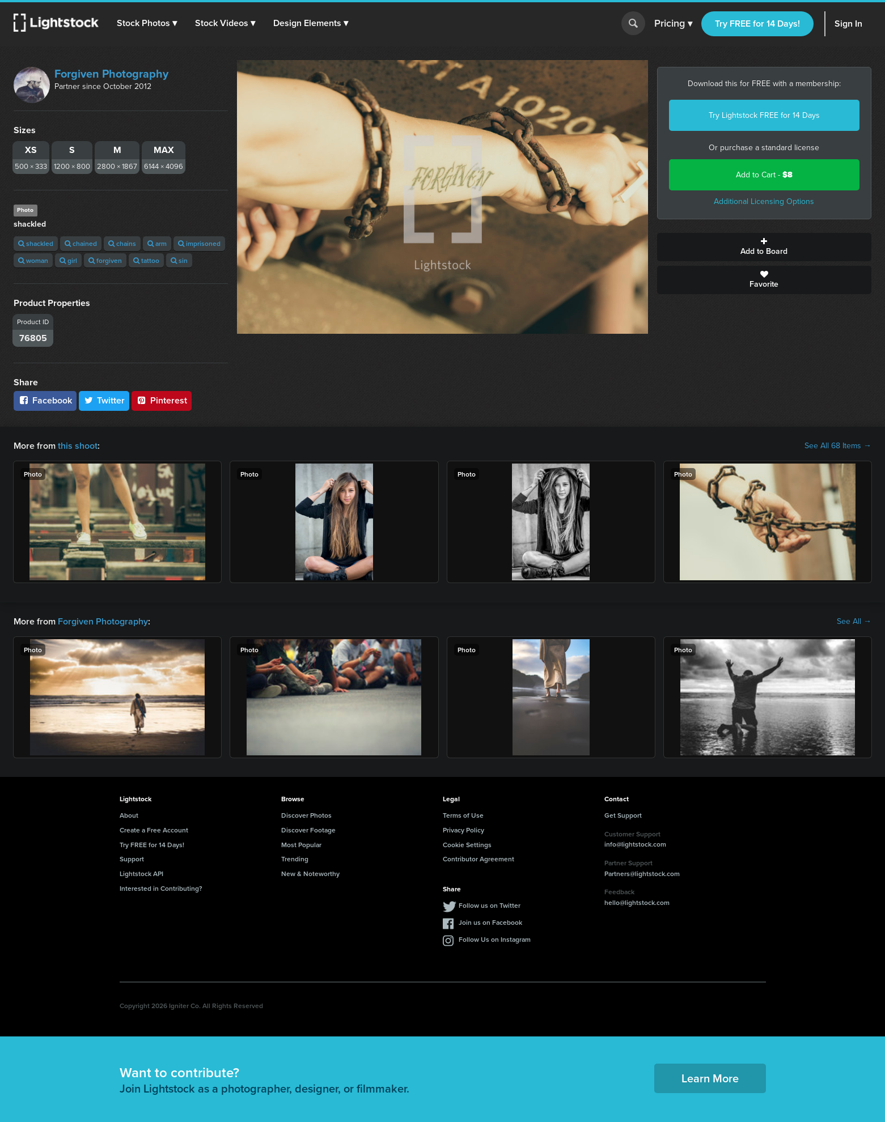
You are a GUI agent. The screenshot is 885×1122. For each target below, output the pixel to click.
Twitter (104, 400)
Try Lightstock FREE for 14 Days (764, 115)
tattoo (146, 260)
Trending (294, 859)
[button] (147, 23)
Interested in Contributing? (161, 888)
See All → (854, 621)
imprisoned (199, 243)
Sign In (848, 23)
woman (33, 260)
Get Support (623, 815)
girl (68, 260)
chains (122, 243)
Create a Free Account (154, 830)
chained (81, 243)
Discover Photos (306, 815)
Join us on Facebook (490, 922)
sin (179, 260)
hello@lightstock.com (637, 902)
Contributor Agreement (478, 859)
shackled (35, 243)
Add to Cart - (764, 175)
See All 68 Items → (837, 446)
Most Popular (301, 844)
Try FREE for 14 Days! (757, 23)
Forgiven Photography (111, 73)
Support (132, 859)
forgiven (105, 260)
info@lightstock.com (635, 844)
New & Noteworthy (310, 873)
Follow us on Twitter (489, 905)
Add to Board (764, 247)
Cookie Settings (467, 844)
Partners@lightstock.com (642, 873)
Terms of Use (463, 815)
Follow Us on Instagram (495, 939)
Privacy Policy (463, 830)
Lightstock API (141, 873)
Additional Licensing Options (764, 201)
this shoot (78, 445)
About (129, 815)
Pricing (673, 23)
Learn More (710, 1078)
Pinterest (161, 400)
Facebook (45, 400)
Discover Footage (308, 830)
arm (157, 243)
